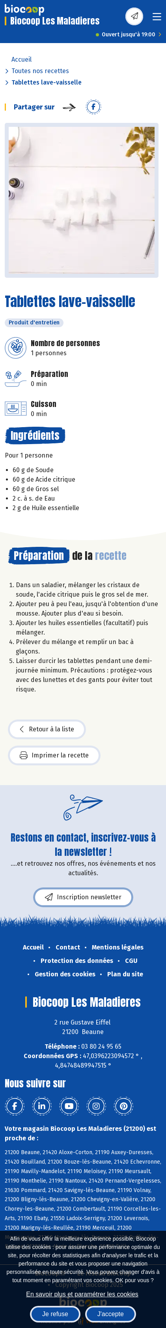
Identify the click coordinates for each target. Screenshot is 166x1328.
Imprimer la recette (54, 755)
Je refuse (55, 1314)
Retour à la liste (47, 729)
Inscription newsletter (83, 897)
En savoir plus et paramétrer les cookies (82, 1294)
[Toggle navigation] (157, 19)
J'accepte (110, 1314)
